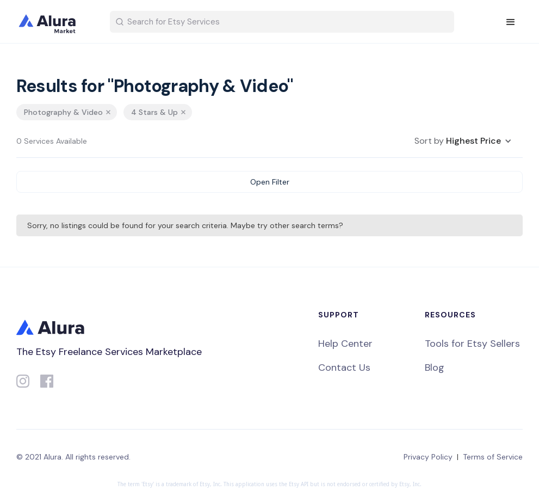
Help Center (345, 343)
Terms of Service (493, 457)
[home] (54, 22)
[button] (511, 22)
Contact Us (344, 367)
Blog (434, 367)
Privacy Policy (428, 457)
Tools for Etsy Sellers (472, 343)
